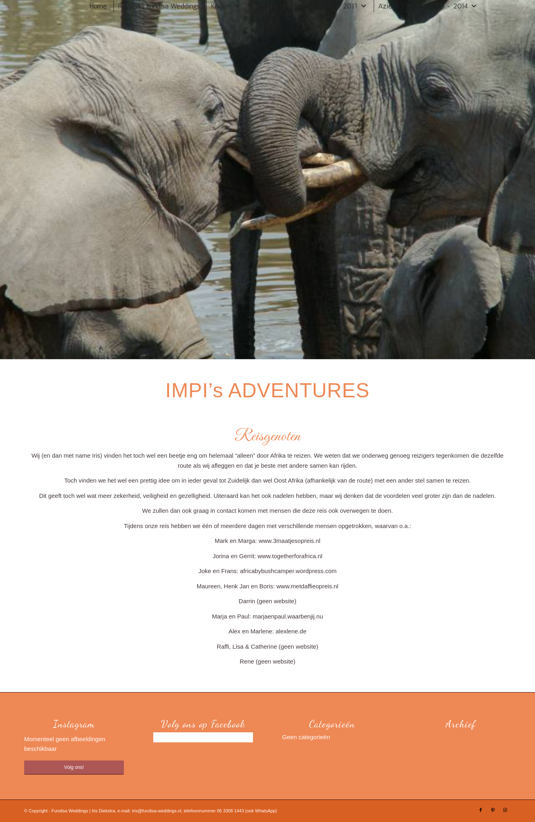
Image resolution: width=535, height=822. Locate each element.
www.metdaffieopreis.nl (307, 586)
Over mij (264, 6)
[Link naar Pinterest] (493, 810)
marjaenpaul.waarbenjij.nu (288, 616)
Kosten (221, 6)
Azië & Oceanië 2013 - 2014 (423, 6)
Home (98, 6)
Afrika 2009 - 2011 (327, 6)
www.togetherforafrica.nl (289, 556)
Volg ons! (74, 767)
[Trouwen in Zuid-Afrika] (59, 18)
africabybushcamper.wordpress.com (288, 570)
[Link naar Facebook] (481, 810)
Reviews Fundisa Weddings (159, 6)
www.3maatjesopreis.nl (289, 540)
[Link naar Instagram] (505, 810)
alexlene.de (291, 631)
